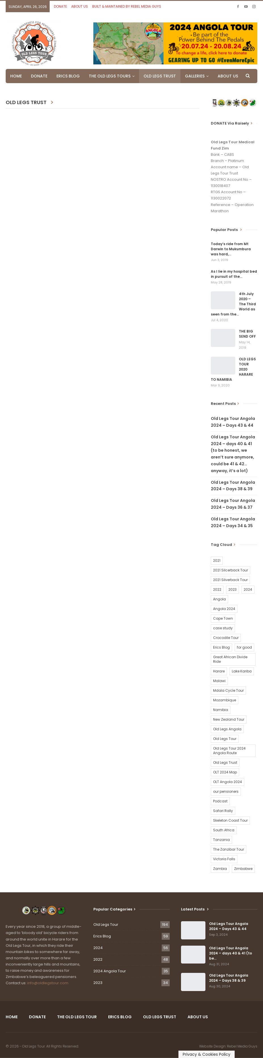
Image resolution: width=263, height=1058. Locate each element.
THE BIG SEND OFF (247, 334)
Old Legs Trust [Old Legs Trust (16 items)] (225, 762)
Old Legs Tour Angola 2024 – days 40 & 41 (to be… (230, 953)
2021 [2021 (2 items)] (216, 560)
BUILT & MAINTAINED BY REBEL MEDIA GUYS (126, 6)
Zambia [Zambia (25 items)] (220, 868)
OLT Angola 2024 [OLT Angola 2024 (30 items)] (227, 781)
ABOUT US (79, 6)
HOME (16, 76)
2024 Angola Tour (109, 971)
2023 (97, 982)
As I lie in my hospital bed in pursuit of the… (234, 274)
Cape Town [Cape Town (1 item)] (223, 618)
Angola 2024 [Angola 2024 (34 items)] (224, 608)
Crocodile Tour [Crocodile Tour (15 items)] (226, 637)
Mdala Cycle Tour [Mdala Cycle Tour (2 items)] (228, 690)
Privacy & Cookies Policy (206, 1054)
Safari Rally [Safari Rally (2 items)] (223, 810)
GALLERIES (195, 76)
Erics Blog (102, 936)
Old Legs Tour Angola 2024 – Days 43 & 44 (228, 926)
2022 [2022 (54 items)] (217, 589)
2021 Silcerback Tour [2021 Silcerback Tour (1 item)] (230, 570)
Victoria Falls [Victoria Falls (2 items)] (224, 859)
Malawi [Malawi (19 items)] (219, 680)
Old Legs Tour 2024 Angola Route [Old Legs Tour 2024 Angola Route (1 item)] (229, 750)
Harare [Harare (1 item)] (219, 671)
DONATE (60, 6)
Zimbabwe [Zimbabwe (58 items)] (243, 868)
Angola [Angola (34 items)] (219, 599)
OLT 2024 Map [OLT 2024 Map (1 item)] (225, 772)
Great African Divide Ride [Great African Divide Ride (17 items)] (230, 659)
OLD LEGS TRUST (160, 76)
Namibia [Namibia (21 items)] (220, 709)
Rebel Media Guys (242, 1046)
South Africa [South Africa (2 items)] (223, 830)
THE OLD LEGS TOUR (77, 1017)
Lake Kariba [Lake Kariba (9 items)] (242, 671)
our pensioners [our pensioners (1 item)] (226, 791)
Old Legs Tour (105, 924)
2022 (97, 959)
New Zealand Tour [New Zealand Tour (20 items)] (228, 719)
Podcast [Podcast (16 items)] (220, 801)
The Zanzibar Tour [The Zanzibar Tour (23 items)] (228, 849)
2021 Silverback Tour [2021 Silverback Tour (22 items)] (230, 579)
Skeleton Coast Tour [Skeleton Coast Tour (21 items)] (230, 820)
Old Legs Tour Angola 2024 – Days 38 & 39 (228, 978)
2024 (98, 947)
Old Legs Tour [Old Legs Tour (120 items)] (224, 738)
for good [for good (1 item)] (244, 647)
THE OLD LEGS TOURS (110, 76)
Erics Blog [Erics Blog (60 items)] (221, 647)
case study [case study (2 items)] (223, 628)
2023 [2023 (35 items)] (232, 589)
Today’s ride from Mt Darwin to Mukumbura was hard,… (231, 248)
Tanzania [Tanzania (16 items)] (221, 839)
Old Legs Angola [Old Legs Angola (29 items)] (227, 729)
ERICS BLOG (68, 76)
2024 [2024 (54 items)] (248, 589)
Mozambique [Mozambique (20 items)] (224, 700)
